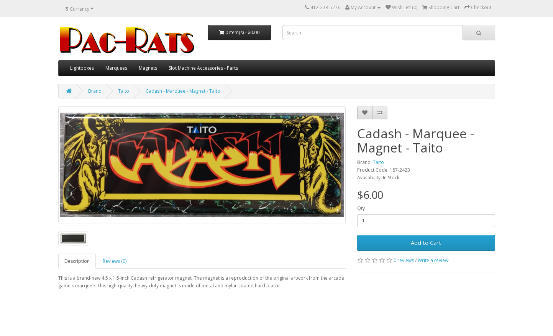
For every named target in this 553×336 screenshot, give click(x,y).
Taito (123, 91)
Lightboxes (82, 68)
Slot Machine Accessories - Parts (203, 68)
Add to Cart (426, 242)
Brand (95, 91)
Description (77, 261)
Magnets (148, 68)
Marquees (116, 68)
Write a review (433, 260)
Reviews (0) (114, 261)
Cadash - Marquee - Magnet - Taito (183, 91)
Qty (361, 208)
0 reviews (404, 260)
